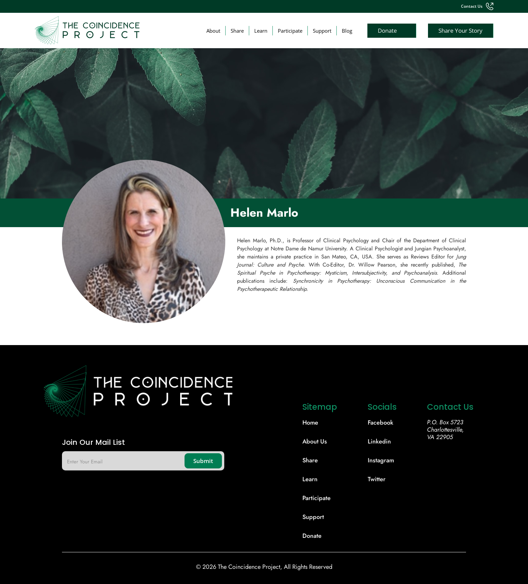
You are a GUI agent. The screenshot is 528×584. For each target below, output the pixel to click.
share (310, 460)
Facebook (380, 422)
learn (310, 479)
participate (316, 498)
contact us (472, 6)
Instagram (381, 460)
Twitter (377, 479)
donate (312, 535)
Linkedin (379, 441)
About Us (314, 441)
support (313, 517)
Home (310, 422)
